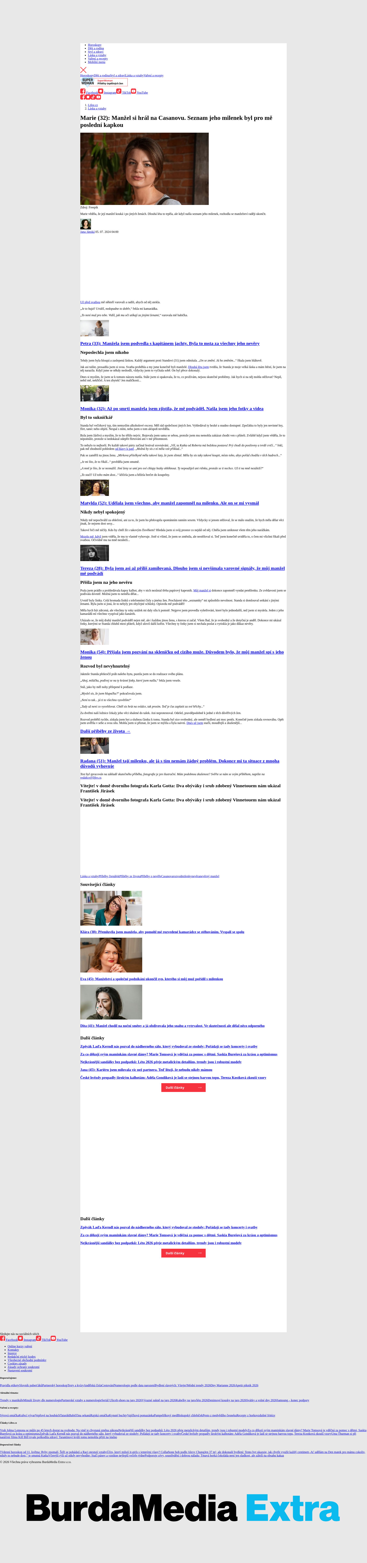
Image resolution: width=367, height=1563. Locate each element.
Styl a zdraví (95, 51)
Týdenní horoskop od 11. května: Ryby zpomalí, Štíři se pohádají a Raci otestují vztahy (53, 1452)
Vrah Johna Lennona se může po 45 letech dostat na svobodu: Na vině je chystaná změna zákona (59, 1430)
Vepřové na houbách (47, 1415)
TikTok (123, 92)
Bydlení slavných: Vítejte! (171, 1385)
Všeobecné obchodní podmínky (27, 1360)
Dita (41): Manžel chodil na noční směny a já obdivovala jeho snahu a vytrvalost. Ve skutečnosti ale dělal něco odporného (172, 1026)
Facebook (89, 92)
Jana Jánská (87, 231)
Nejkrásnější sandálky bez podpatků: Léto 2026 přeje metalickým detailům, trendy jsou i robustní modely (161, 1062)
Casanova (167, 876)
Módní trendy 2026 (199, 1385)
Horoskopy (94, 44)
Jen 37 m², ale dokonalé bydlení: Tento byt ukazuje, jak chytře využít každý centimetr (256, 1452)
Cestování (108, 1385)
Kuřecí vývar (27, 1415)
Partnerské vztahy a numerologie (81, 1400)
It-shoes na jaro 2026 (129, 1400)
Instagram (107, 92)
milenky (187, 876)
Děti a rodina (96, 48)
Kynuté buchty (118, 1415)
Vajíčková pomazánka (140, 1415)
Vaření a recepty (98, 58)
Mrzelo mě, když (90, 536)
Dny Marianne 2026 (223, 1385)
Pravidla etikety (9, 1385)
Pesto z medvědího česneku (219, 1415)
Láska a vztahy (97, 55)
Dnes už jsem (195, 723)
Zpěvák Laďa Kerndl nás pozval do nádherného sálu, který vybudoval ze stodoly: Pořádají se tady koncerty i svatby (168, 1046)
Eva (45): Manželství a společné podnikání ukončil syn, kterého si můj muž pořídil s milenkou (151, 979)
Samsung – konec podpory (293, 1400)
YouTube (139, 92)
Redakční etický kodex (22, 1356)
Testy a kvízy (75, 1385)
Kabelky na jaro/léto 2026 (192, 1400)
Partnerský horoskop (54, 1385)
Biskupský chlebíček (190, 1415)
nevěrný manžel (209, 876)
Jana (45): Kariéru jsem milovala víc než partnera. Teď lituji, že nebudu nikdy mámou (146, 1070)
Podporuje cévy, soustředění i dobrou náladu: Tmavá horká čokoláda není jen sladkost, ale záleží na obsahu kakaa (214, 1455)
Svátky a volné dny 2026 (261, 1400)
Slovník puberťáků (30, 1385)
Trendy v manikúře (11, 1400)
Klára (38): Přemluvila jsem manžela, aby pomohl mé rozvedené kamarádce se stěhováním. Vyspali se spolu (162, 932)
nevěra (196, 876)
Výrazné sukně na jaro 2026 (159, 1400)
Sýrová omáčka (9, 1415)
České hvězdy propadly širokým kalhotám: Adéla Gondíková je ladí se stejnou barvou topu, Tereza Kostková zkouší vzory (173, 1078)
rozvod (177, 876)
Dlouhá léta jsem (198, 367)
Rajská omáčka (99, 1415)
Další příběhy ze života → (105, 731)
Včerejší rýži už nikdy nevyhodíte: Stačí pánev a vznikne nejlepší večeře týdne (96, 1455)
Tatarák (64, 1415)
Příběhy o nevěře (150, 876)
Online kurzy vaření (20, 1346)
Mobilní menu (96, 62)
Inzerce (12, 1353)
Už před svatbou (90, 302)
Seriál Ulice (108, 1400)
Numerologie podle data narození (134, 1385)
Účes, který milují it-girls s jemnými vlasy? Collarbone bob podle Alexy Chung (155, 1452)
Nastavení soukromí (20, 1370)
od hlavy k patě (124, 448)
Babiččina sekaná (79, 1415)
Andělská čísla (93, 1385)
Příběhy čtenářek (109, 876)
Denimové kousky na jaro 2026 (227, 1400)
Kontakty (13, 1349)
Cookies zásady (17, 1363)
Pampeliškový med (165, 1415)
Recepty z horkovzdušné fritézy (255, 1415)
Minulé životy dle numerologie (42, 1400)
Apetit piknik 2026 (246, 1385)
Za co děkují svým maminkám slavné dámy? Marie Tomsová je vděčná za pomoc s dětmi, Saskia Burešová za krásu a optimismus (178, 1054)
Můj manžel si (202, 590)
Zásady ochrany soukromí (23, 1367)
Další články (175, 1087)
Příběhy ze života (129, 876)
